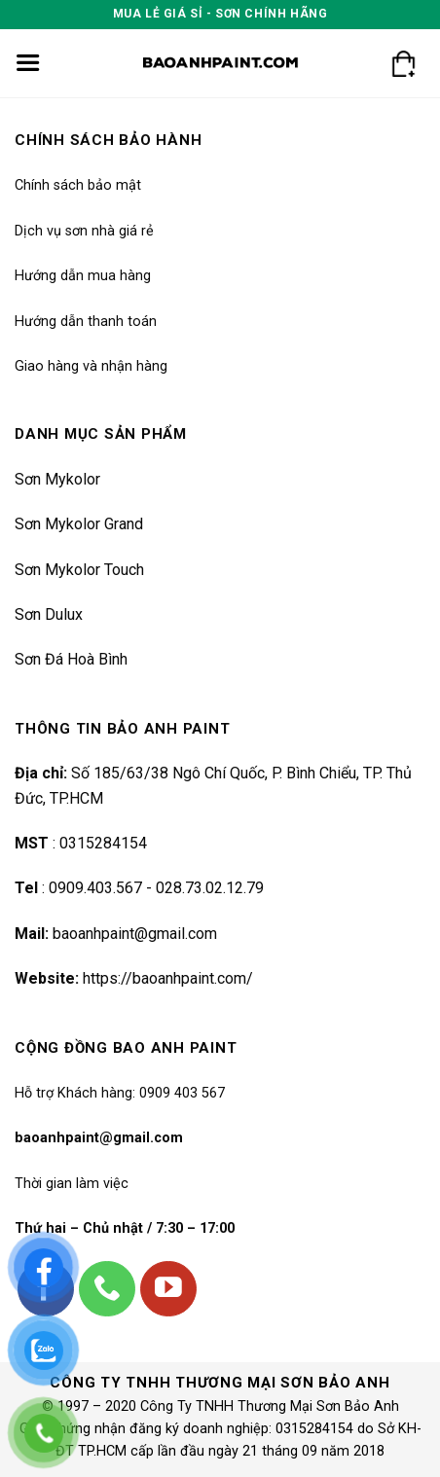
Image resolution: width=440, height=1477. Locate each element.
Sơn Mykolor (57, 479)
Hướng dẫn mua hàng (83, 276)
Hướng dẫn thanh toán (86, 321)
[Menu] (28, 63)
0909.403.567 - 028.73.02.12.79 (156, 888)
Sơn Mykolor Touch (79, 569)
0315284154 (101, 843)
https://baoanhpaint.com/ (168, 978)
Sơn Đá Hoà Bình (71, 659)
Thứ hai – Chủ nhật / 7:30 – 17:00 (125, 1228)
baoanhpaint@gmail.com (135, 933)
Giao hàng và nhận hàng (91, 366)
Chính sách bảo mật (78, 185)
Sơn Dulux (49, 614)
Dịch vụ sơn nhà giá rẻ (84, 231)
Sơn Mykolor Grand (79, 524)
